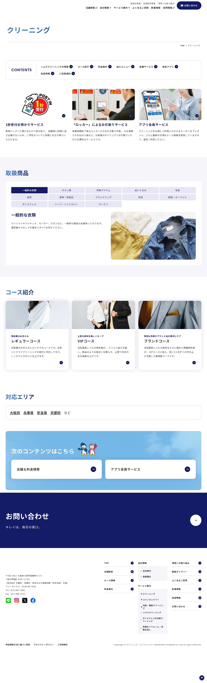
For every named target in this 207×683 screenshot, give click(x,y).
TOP (119, 586)
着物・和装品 (66, 220)
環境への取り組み (166, 6)
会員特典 (45, 96)
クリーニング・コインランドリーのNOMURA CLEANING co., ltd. (154, 668)
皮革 (29, 220)
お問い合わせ (189, 8)
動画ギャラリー (186, 595)
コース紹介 (83, 90)
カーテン (103, 227)
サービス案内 (122, 11)
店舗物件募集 (149, 6)
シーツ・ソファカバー (66, 227)
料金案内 (102, 90)
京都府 (55, 436)
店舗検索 (91, 11)
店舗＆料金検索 (28, 492)
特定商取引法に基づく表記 (18, 668)
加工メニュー (123, 90)
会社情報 (105, 11)
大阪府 (15, 436)
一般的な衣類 (29, 213)
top (182, 68)
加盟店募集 (136, 6)
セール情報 (119, 604)
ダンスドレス (29, 227)
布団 (140, 220)
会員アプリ (168, 90)
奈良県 (42, 436)
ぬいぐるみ (140, 213)
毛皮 (177, 213)
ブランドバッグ (103, 220)
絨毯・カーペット (177, 220)
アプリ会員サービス (125, 492)
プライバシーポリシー (44, 668)
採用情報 (169, 11)
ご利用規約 (65, 96)
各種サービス (146, 90)
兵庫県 (28, 436)
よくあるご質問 (140, 11)
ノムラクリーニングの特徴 (55, 90)
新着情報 (155, 11)
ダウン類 (66, 213)
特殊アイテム (103, 213)
